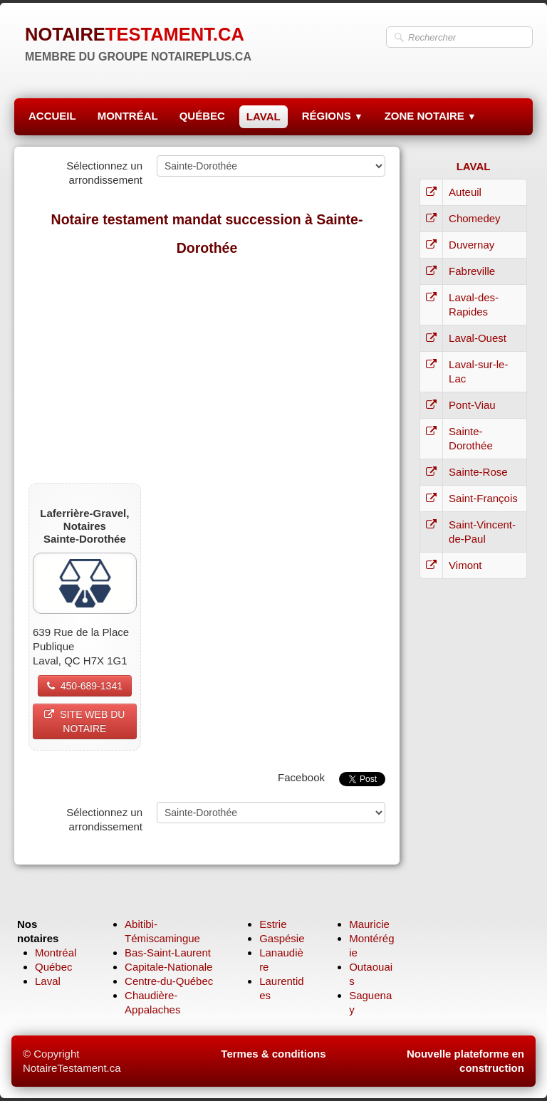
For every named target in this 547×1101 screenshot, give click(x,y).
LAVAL (263, 116)
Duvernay (471, 245)
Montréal (55, 952)
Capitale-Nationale (168, 967)
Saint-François (483, 498)
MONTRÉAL (128, 116)
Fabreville (472, 271)
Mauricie (369, 924)
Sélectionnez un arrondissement (104, 173)
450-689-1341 (85, 686)
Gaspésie (281, 938)
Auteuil (465, 192)
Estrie (272, 924)
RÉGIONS (332, 116)
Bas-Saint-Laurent (168, 952)
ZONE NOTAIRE (430, 116)
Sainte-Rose (478, 472)
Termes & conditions (273, 1054)
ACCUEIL (52, 116)
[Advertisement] (206, 369)
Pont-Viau (472, 405)
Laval (48, 981)
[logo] (138, 42)
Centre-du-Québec (169, 981)
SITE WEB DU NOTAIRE (84, 721)
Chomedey (475, 218)
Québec (54, 967)
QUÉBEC (202, 116)
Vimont (465, 565)
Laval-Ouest (477, 338)
